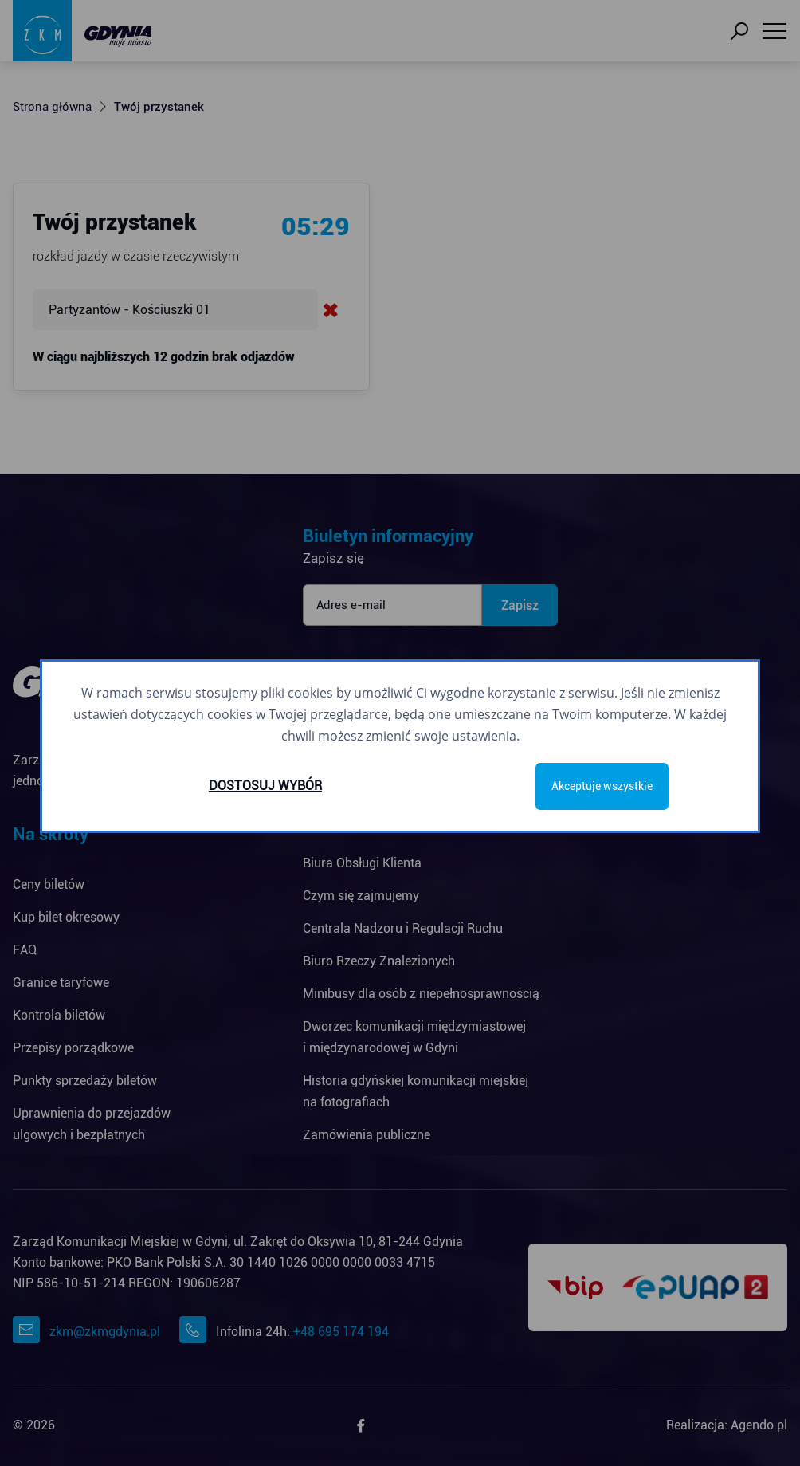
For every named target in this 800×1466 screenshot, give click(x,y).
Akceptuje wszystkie (602, 786)
